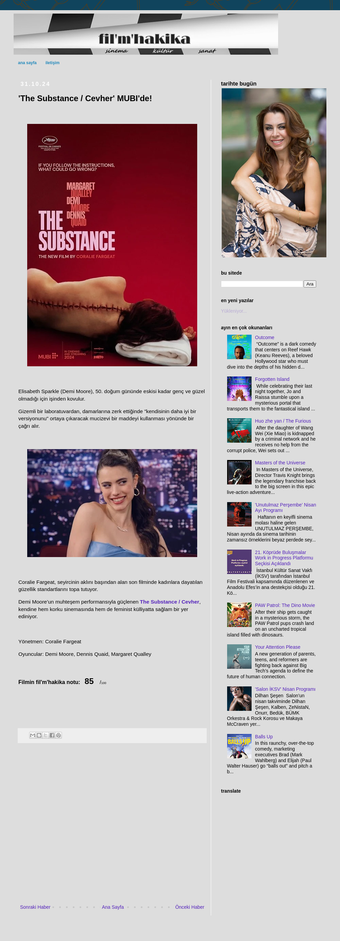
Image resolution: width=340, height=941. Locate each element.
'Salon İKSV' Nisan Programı (285, 689)
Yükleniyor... (234, 311)
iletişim (53, 62)
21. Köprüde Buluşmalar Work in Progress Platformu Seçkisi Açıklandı (284, 558)
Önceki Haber (189, 907)
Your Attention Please (277, 647)
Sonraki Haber (35, 907)
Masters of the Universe (280, 462)
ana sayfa (27, 62)
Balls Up (264, 736)
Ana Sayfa (113, 907)
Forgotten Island (272, 379)
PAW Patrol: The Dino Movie (285, 605)
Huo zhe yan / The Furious (283, 421)
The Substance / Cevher (169, 602)
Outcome (264, 337)
